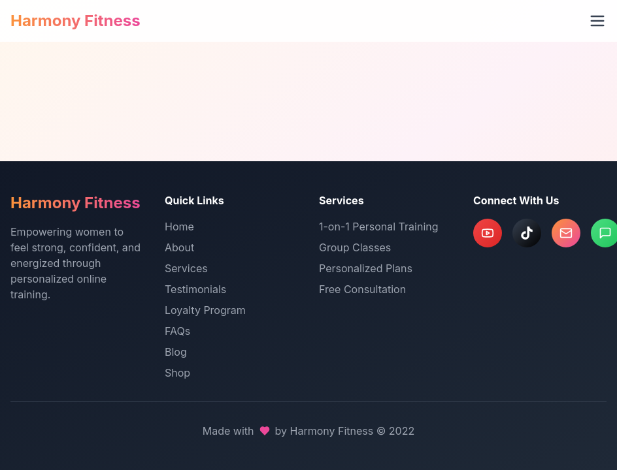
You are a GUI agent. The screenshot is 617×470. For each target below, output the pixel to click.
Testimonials (195, 289)
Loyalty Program (205, 310)
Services (186, 268)
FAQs (177, 330)
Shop (177, 372)
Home (179, 226)
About (179, 247)
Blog (176, 351)
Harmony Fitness (75, 20)
